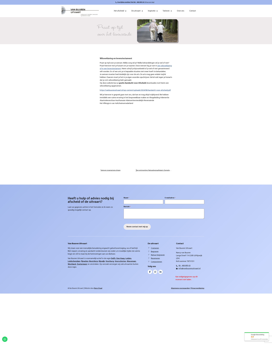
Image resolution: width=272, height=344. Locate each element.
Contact (192, 11)
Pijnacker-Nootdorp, (89, 261)
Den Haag (120, 258)
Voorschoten (120, 261)
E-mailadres (170, 198)
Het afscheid (120, 11)
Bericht (127, 207)
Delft (113, 258)
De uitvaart (137, 11)
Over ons (180, 11)
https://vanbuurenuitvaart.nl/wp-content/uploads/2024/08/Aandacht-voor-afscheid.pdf (135, 90)
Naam (126, 198)
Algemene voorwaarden (180, 288)
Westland (72, 264)
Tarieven (167, 11)
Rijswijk (102, 261)
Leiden (128, 258)
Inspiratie (153, 11)
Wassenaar (131, 261)
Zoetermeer (82, 264)
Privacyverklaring (197, 288)
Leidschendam (74, 261)
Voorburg (110, 261)
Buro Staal (98, 288)
